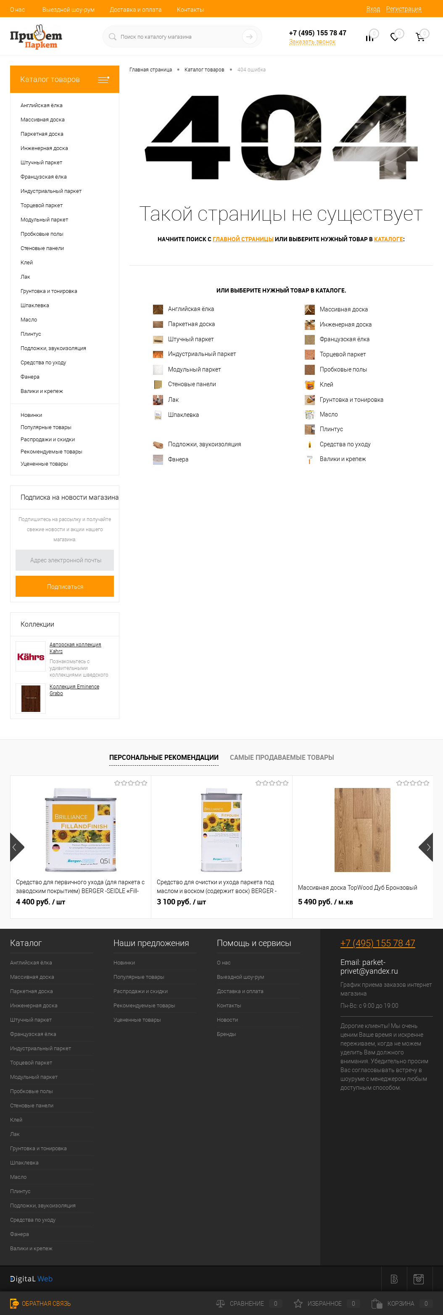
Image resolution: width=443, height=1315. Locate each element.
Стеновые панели (184, 385)
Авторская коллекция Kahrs (75, 648)
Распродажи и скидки (48, 439)
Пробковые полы (336, 370)
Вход (373, 8)
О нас (17, 9)
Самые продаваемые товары (282, 757)
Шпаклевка (176, 415)
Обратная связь (40, 1303)
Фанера (171, 460)
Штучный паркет (183, 340)
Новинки (31, 415)
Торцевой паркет (335, 355)
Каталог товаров (64, 79)
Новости (227, 1020)
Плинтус (324, 429)
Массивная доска (336, 310)
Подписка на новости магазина (70, 497)
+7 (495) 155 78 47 (377, 943)
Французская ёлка (337, 340)
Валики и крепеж (335, 459)
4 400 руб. (40, 902)
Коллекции (37, 624)
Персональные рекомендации (164, 757)
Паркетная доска (184, 324)
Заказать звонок (312, 41)
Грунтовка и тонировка (344, 400)
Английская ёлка (183, 309)
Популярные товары (46, 427)
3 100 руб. (181, 902)
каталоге (388, 239)
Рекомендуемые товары (51, 451)
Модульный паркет (187, 370)
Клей (319, 385)
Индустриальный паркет (194, 354)
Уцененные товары (44, 464)
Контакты (190, 9)
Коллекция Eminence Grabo (74, 690)
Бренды (226, 1034)
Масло (321, 414)
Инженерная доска (338, 325)
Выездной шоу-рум (68, 9)
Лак (166, 400)
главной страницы (243, 239)
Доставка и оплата (136, 9)
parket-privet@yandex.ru (369, 966)
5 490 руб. (325, 902)
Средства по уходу (338, 445)
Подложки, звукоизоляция (197, 445)
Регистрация (404, 8)
